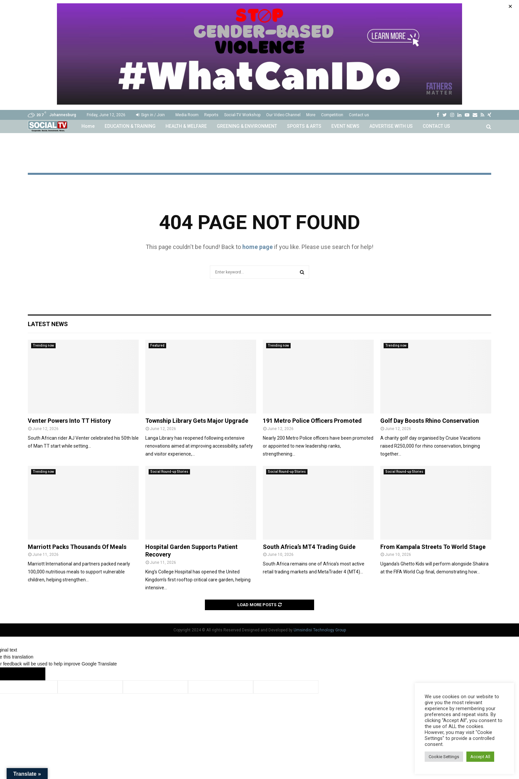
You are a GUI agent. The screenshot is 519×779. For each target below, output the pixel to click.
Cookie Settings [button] (444, 756)
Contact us (359, 115)
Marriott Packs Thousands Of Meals (77, 546)
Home (88, 126)
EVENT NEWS (345, 126)
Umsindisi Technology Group (320, 630)
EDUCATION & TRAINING (130, 126)
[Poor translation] (32, 673)
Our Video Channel (283, 115)
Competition (332, 115)
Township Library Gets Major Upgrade (196, 420)
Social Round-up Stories (169, 471)
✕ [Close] (510, 6)
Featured (157, 345)
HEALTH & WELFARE (186, 126)
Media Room (187, 115)
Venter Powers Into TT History (69, 420)
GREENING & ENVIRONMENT (247, 126)
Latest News (48, 323)
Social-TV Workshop (242, 115)
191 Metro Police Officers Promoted (312, 420)
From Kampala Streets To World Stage (433, 546)
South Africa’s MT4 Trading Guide (309, 546)
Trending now (43, 345)
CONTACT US (436, 126)
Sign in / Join (150, 115)
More (310, 115)
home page (257, 246)
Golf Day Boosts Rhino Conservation (429, 420)
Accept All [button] (480, 756)
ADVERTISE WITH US (391, 126)
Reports (211, 115)
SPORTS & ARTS (304, 126)
